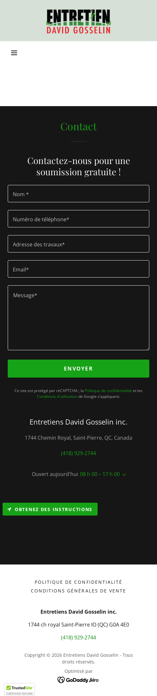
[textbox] (78, 193)
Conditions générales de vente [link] (78, 591)
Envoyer (78, 368)
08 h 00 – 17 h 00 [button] (100, 474)
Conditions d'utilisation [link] (57, 396)
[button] (14, 52)
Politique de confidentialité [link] (108, 390)
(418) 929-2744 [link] (78, 453)
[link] (78, 20)
